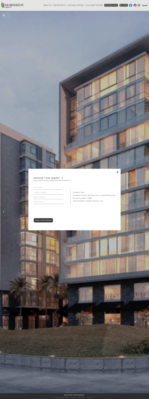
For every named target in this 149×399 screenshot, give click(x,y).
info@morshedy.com (94, 201)
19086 (89, 198)
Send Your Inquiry (43, 220)
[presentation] (53, 212)
